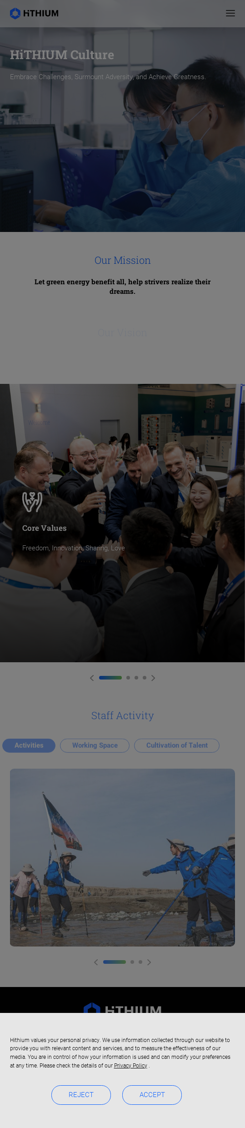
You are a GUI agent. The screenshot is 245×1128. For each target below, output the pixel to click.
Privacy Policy (130, 1066)
